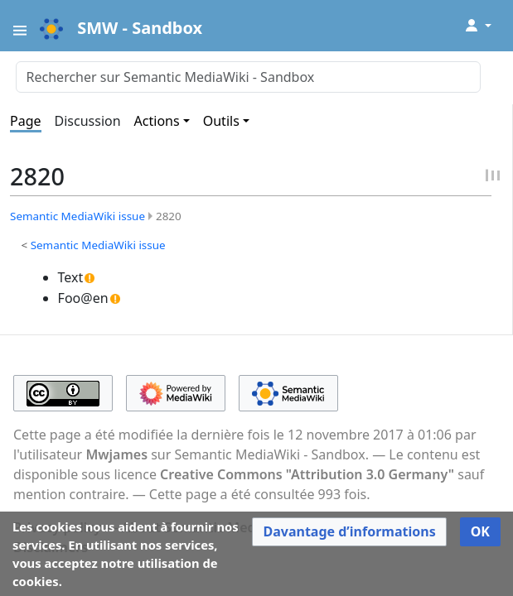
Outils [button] (221, 121)
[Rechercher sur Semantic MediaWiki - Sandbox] (248, 77)
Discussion (88, 121)
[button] (349, 531)
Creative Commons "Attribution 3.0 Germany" (307, 474)
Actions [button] (157, 121)
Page (25, 121)
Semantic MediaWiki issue (77, 216)
